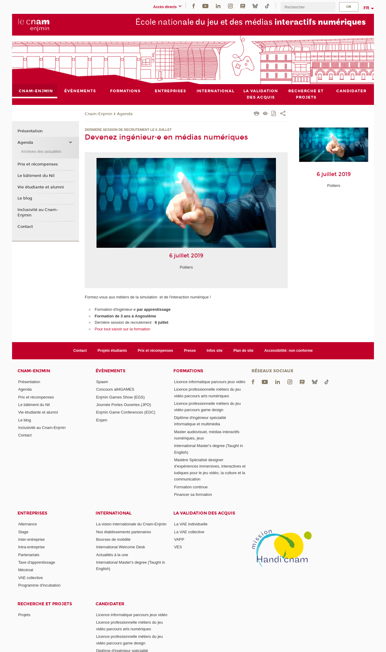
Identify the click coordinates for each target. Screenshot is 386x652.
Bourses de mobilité (113, 539)
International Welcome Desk (120, 547)
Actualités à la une (112, 555)
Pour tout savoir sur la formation (122, 329)
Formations (188, 370)
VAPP (179, 539)
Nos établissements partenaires (123, 532)
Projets (24, 615)
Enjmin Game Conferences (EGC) (126, 412)
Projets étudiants (112, 350)
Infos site (215, 350)
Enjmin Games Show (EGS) (120, 397)
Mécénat (25, 570)
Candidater (110, 603)
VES (178, 547)
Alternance (27, 524)
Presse (190, 350)
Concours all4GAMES (115, 389)
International (113, 513)
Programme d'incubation (39, 585)
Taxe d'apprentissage (36, 562)
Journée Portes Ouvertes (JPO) (123, 404)
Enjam (101, 420)
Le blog (24, 198)
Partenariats (28, 555)
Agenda (125, 114)
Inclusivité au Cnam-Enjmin (37, 212)
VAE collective (30, 577)
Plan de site (243, 350)
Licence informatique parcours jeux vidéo (209, 382)
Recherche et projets (44, 603)
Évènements (110, 370)
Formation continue (190, 487)
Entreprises (32, 513)
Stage (23, 532)
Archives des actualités (41, 151)
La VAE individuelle (190, 524)
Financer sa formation (193, 494)
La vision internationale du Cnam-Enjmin (131, 524)
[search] (308, 7)
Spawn (102, 382)
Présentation (30, 131)
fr (366, 7)
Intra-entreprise (31, 547)
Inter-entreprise (31, 539)
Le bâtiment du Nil (36, 175)
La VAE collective (189, 532)
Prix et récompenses (37, 164)
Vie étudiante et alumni (40, 187)
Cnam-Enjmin (98, 114)
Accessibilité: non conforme (288, 350)
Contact (25, 226)
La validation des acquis (204, 513)
